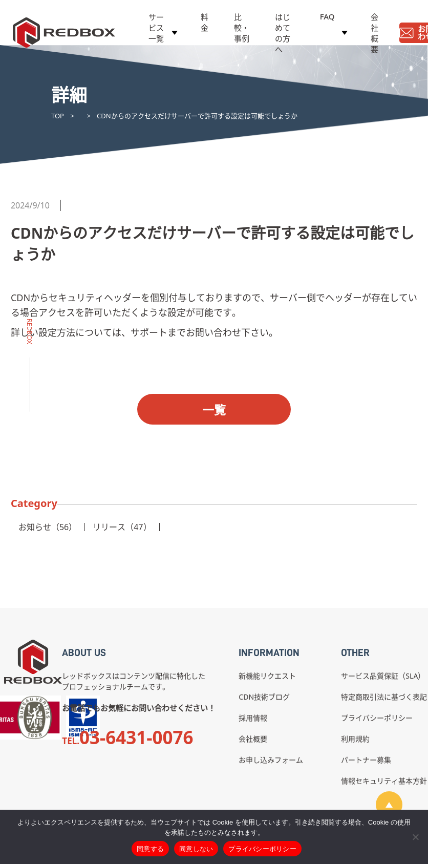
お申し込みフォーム (271, 760)
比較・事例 (241, 29)
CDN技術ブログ (264, 697)
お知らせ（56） (47, 527)
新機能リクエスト (267, 676)
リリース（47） (122, 527)
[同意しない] (415, 837)
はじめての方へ (282, 34)
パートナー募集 (366, 760)
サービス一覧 (156, 29)
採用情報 (253, 718)
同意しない (196, 849)
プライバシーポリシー (377, 718)
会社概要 (374, 34)
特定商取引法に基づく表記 (384, 697)
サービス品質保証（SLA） (383, 676)
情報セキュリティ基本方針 (384, 781)
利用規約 (355, 739)
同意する (150, 849)
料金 (204, 23)
